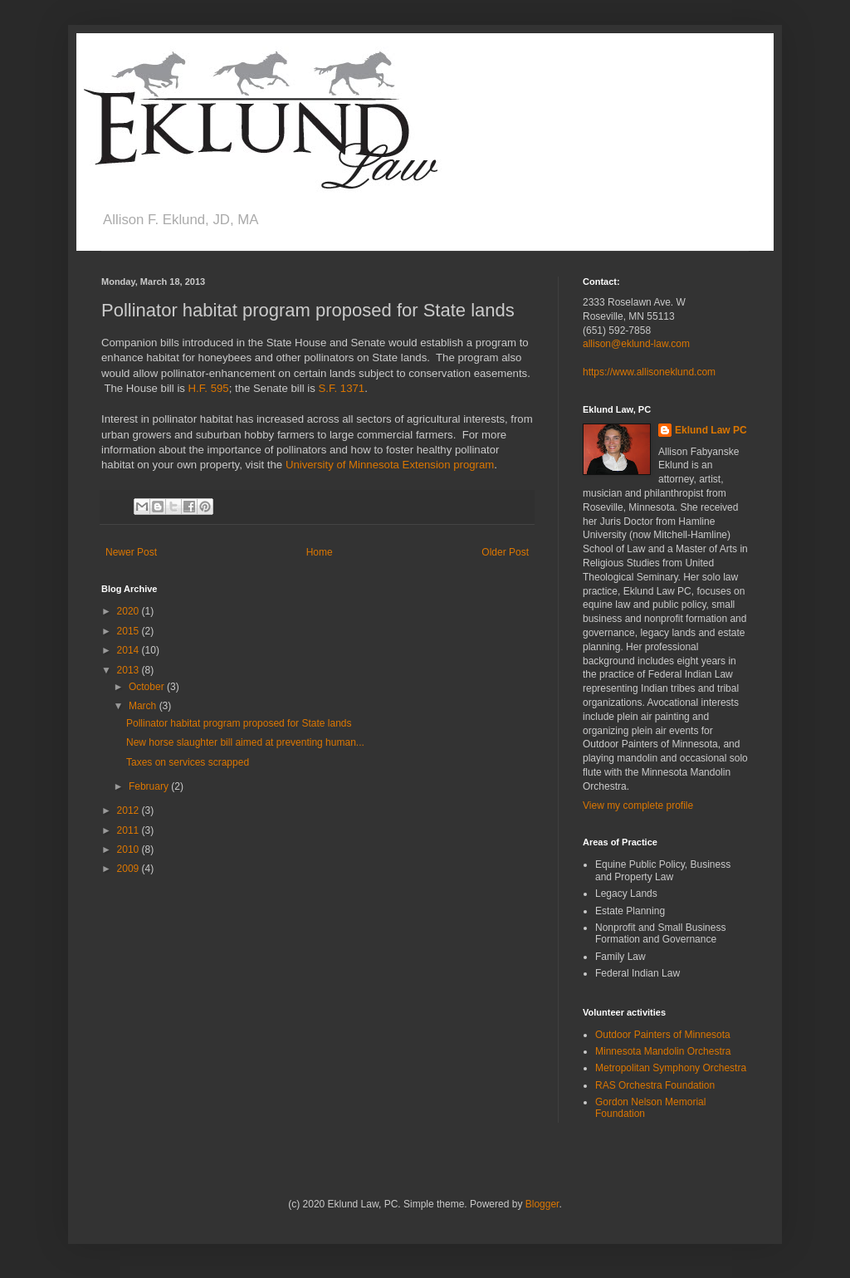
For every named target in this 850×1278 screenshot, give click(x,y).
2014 (129, 650)
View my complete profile (638, 805)
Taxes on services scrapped (187, 762)
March (144, 706)
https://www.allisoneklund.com (649, 372)
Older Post (505, 552)
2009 (129, 868)
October (148, 687)
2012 (129, 810)
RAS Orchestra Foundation (655, 1085)
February (150, 786)
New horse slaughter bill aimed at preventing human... (245, 742)
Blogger (542, 1204)
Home (319, 552)
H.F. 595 (208, 388)
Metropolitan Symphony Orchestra (670, 1068)
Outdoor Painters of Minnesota (662, 1035)
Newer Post (131, 552)
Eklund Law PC (711, 430)
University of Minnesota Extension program (390, 464)
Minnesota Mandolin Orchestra (662, 1051)
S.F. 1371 (341, 388)
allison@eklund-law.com (636, 344)
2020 (129, 611)
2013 (129, 670)
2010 (129, 849)
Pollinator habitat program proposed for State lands (239, 723)
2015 (129, 631)
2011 (129, 830)
